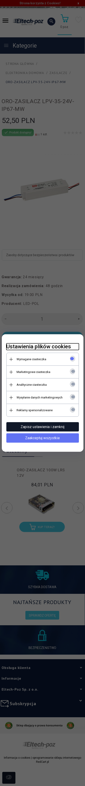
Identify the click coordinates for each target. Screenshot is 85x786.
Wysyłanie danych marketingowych (40, 397)
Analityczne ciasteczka (32, 384)
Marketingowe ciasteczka (33, 372)
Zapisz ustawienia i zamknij (42, 427)
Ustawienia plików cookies (38, 346)
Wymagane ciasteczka (31, 359)
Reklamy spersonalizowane (35, 410)
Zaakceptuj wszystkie (42, 438)
